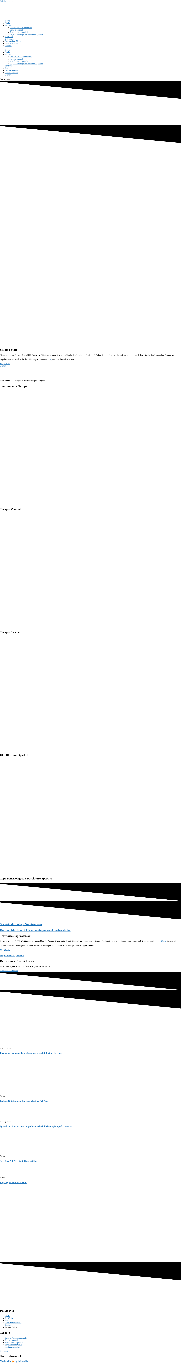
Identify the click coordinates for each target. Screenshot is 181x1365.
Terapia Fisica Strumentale (21, 28)
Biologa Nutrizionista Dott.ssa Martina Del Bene (24, 1101)
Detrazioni (9, 39)
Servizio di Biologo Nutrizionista (21, 924)
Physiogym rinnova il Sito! (13, 1182)
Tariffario (9, 37)
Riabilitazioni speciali (19, 32)
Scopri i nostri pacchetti (12, 955)
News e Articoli (11, 43)
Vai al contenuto (6, 1)
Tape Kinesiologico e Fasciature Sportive (26, 34)
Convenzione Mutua (13, 41)
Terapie (8, 25)
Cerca (2, 79)
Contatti (8, 46)
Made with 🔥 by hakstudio (14, 1361)
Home (7, 21)
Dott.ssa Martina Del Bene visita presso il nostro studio (35, 930)
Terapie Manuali (16, 30)
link (49, 359)
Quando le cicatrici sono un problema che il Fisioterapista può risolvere (36, 1126)
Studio (7, 23)
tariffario (162, 941)
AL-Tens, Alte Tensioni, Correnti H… (18, 1161)
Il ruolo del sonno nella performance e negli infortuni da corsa (31, 1053)
